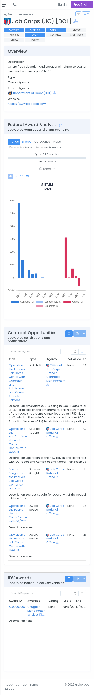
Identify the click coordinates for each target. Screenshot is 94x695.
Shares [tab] (26, 142)
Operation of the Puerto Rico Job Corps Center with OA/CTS (18, 513)
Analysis (35, 29)
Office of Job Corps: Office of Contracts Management (55, 373)
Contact (21, 685)
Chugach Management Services (37, 610)
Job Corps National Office (55, 432)
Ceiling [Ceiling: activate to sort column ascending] (53, 601)
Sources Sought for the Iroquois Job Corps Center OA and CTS (17, 478)
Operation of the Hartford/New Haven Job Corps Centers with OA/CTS (18, 440)
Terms (34, 685)
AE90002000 (17, 607)
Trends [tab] (14, 142)
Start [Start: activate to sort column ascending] (67, 601)
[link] (82, 352)
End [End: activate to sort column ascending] (78, 601)
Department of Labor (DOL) (32, 93)
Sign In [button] (62, 5)
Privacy (9, 689)
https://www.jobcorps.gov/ (27, 104)
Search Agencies (18, 14)
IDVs (35, 34)
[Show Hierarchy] (75, 21)
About (9, 685)
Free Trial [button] (82, 5)
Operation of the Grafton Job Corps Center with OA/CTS (18, 542)
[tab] (10, 176)
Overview (14, 29)
